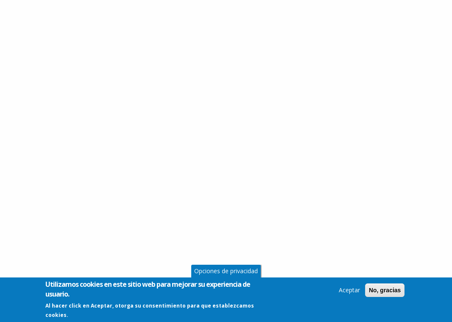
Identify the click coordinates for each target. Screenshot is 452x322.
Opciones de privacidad (226, 273)
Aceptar (349, 292)
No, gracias (385, 291)
